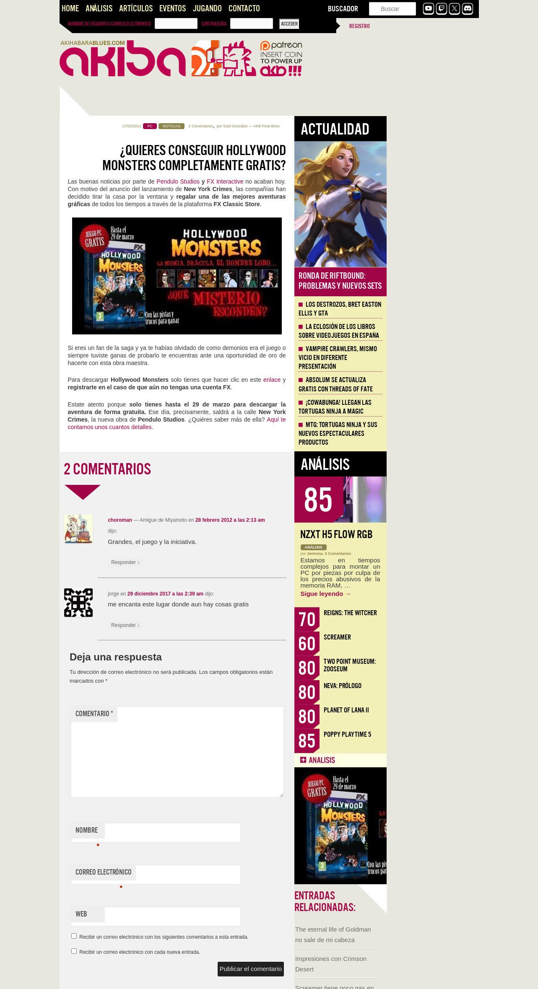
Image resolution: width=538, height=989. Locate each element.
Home (70, 8)
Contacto (244, 8)
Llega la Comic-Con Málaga (97, 466)
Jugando (207, 8)
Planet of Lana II (438, 710)
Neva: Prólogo (435, 686)
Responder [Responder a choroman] (217, 563)
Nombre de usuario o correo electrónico (109, 24)
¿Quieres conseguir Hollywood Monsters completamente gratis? (286, 158)
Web (173, 914)
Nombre (180, 832)
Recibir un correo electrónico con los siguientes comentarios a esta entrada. (256, 937)
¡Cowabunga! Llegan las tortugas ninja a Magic (427, 407)
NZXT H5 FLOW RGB (428, 534)
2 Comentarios (293, 126)
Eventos (172, 8)
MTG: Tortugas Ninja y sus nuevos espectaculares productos (430, 434)
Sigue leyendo (418, 593)
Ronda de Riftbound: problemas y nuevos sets (432, 281)
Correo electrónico (196, 874)
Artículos (136, 8)
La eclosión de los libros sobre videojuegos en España (431, 331)
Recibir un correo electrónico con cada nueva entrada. (232, 952)
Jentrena (407, 553)
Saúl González (327, 126)
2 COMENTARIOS (199, 469)
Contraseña (213, 24)
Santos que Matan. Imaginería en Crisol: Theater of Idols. (101, 572)
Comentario (186, 713)
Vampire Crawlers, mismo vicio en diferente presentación (430, 358)
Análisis (99, 8)
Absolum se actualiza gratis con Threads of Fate (428, 384)
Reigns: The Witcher (442, 613)
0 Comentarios (430, 553)
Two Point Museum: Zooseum (442, 665)
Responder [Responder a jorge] (217, 625)
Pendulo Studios (270, 181)
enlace (364, 379)
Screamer (429, 637)
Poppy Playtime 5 (439, 734)
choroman (212, 520)
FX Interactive (317, 181)
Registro (359, 26)
